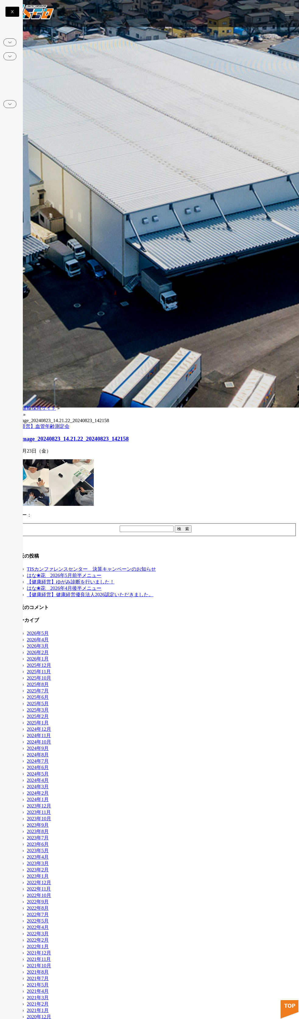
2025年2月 (38, 716)
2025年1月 (38, 722)
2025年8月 (38, 684)
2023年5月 (38, 850)
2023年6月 (38, 844)
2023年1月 (38, 876)
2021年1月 (38, 1010)
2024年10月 (39, 741)
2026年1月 (38, 658)
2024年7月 (38, 761)
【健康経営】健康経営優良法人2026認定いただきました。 (90, 594)
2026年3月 (38, 646)
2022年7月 (38, 914)
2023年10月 (39, 818)
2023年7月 (38, 837)
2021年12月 (39, 952)
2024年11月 (39, 735)
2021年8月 (38, 972)
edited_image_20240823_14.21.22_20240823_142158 (65, 439)
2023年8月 (38, 831)
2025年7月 (38, 690)
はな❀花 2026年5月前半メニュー (64, 575)
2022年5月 (38, 920)
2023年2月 (38, 869)
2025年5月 (38, 703)
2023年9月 (38, 825)
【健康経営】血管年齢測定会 (37, 426)
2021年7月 (38, 978)
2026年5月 (38, 633)
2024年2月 (38, 793)
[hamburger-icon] (289, 13)
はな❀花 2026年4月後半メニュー (64, 588)
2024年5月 (38, 773)
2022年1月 (38, 946)
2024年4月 (38, 780)
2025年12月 (39, 665)
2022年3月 (38, 933)
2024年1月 (38, 799)
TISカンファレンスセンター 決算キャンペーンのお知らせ (91, 569)
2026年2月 (38, 652)
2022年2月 (38, 940)
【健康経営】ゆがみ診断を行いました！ (70, 581)
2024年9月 (38, 748)
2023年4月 (38, 857)
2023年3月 (38, 863)
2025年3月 (38, 710)
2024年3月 (38, 786)
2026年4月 (38, 639)
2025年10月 (39, 678)
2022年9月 (38, 901)
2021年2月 (38, 1004)
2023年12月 (39, 805)
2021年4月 (38, 991)
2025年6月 (38, 697)
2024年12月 (39, 729)
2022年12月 (39, 882)
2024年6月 (38, 767)
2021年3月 (38, 997)
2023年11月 (39, 812)
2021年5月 (38, 984)
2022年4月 (38, 927)
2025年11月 (39, 671)
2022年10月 (39, 895)
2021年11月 (39, 959)
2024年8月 (38, 754)
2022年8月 (38, 908)
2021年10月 (39, 965)
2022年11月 (39, 888)
